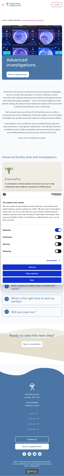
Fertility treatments (14, 20)
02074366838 (32, 403)
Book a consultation (32, 344)
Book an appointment (17, 74)
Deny (32, 280)
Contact (56, 5)
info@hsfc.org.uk (32, 406)
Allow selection (32, 274)
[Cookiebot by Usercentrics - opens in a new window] (51, 194)
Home (4, 20)
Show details (52, 260)
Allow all (32, 267)
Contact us (32, 440)
